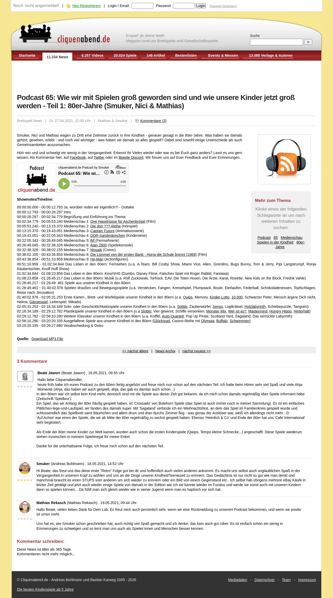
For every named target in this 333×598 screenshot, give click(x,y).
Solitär (182, 306)
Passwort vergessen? (223, 6)
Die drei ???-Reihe (106, 226)
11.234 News (57, 57)
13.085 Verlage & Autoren (271, 55)
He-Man (97, 259)
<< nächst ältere (135, 351)
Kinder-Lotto (219, 297)
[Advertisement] (166, 77)
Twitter (99, 157)
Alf (92, 240)
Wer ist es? (237, 311)
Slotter (146, 311)
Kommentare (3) (150, 121)
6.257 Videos (92, 55)
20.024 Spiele (125, 55)
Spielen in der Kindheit (275, 242)
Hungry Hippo (280, 311)
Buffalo (222, 321)
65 (276, 238)
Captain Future (103, 231)
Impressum (307, 580)
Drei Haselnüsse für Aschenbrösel (118, 221)
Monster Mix (216, 311)
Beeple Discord (131, 157)
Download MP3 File (47, 339)
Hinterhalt (301, 311)
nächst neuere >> (196, 351)
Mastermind (257, 311)
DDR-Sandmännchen (108, 235)
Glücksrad (161, 321)
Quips (188, 297)
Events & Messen (223, 55)
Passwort (163, 6)
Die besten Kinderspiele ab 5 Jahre (45, 589)
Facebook (78, 157)
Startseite (27, 55)
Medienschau (291, 238)
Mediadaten (237, 580)
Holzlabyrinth (255, 306)
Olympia (207, 321)
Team (286, 580)
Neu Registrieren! (86, 6)
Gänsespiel (38, 302)
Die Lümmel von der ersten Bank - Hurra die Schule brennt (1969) (144, 254)
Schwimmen (239, 321)
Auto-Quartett (173, 316)
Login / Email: (119, 6)
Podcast (264, 238)
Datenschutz (264, 580)
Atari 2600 (98, 245)
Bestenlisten (186, 55)
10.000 (237, 297)
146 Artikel (156, 55)
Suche (255, 36)
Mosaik (96, 250)
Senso (218, 306)
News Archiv (165, 351)
